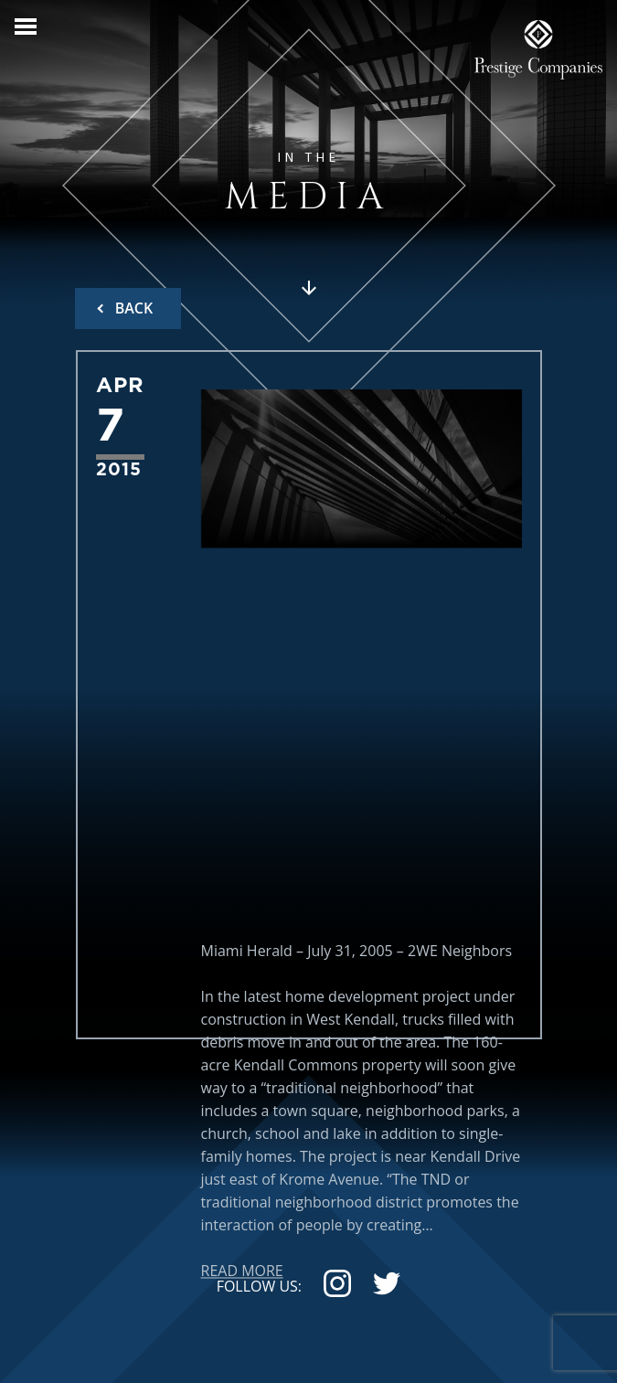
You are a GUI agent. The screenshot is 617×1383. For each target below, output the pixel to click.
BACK (133, 308)
